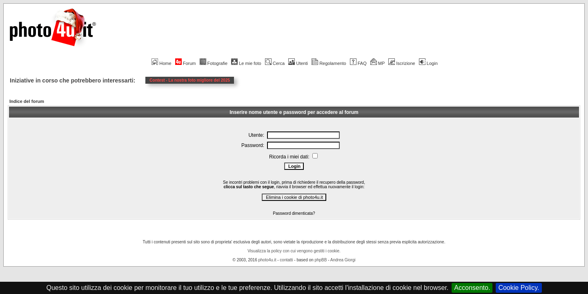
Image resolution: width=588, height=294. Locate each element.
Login (428, 63)
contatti (286, 260)
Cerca (275, 63)
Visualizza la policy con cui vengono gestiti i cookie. (294, 251)
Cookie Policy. (518, 287)
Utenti (298, 63)
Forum (185, 63)
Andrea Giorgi (343, 260)
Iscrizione (401, 63)
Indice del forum (26, 101)
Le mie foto (246, 63)
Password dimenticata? (294, 213)
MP (377, 63)
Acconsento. (472, 287)
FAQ (358, 63)
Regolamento (329, 63)
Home (161, 63)
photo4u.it (267, 260)
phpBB (320, 260)
